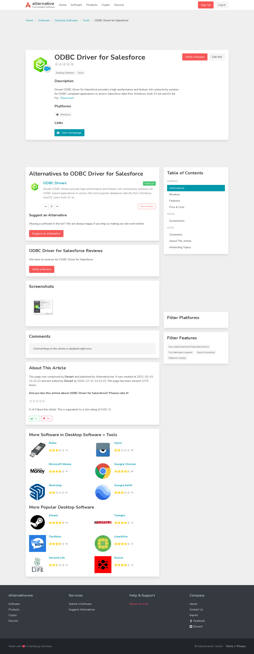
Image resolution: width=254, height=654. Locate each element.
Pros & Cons (176, 207)
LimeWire (121, 537)
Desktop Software (66, 20)
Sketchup (55, 485)
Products (91, 5)
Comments (175, 235)
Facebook (197, 621)
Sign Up (206, 5)
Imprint (193, 615)
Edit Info (217, 57)
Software (76, 5)
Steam (53, 515)
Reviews (174, 194)
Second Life (57, 558)
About (193, 604)
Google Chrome (125, 464)
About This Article (180, 241)
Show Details (147, 206)
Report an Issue (139, 604)
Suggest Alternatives (82, 610)
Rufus (53, 443)
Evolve (118, 558)
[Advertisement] (127, 35)
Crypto (106, 5)
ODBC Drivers (55, 183)
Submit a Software (80, 604)
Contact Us (196, 610)
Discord (119, 5)
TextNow (55, 537)
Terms (229, 646)
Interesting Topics (180, 247)
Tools (86, 20)
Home (62, 5)
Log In (222, 5)
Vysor (118, 443)
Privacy (241, 646)
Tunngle (119, 515)
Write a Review (194, 57)
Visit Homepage (71, 133)
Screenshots (177, 221)
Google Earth (123, 485)
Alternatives (176, 188)
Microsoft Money (60, 464)
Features (174, 201)
